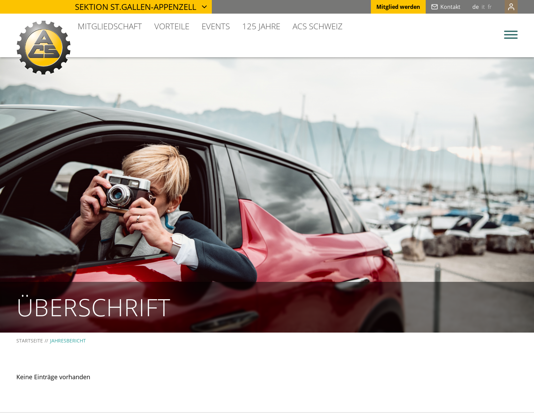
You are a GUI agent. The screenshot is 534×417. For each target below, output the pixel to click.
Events (216, 26)
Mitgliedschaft (110, 26)
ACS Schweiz (318, 26)
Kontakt (437, 7)
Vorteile (171, 26)
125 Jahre (261, 26)
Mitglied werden (385, 7)
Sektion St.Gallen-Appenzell (135, 6)
